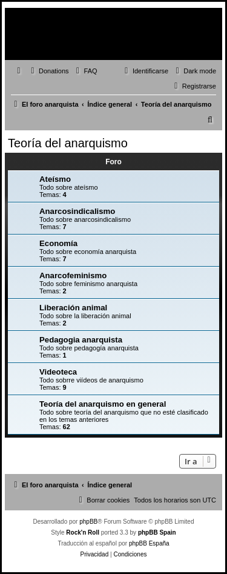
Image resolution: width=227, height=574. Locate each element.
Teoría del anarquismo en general (102, 404)
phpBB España (149, 543)
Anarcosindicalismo (77, 211)
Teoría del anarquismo (68, 143)
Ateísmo (55, 179)
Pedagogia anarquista (80, 339)
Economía (58, 243)
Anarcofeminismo (73, 275)
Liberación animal (73, 307)
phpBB (88, 521)
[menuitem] (48, 71)
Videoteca (58, 371)
